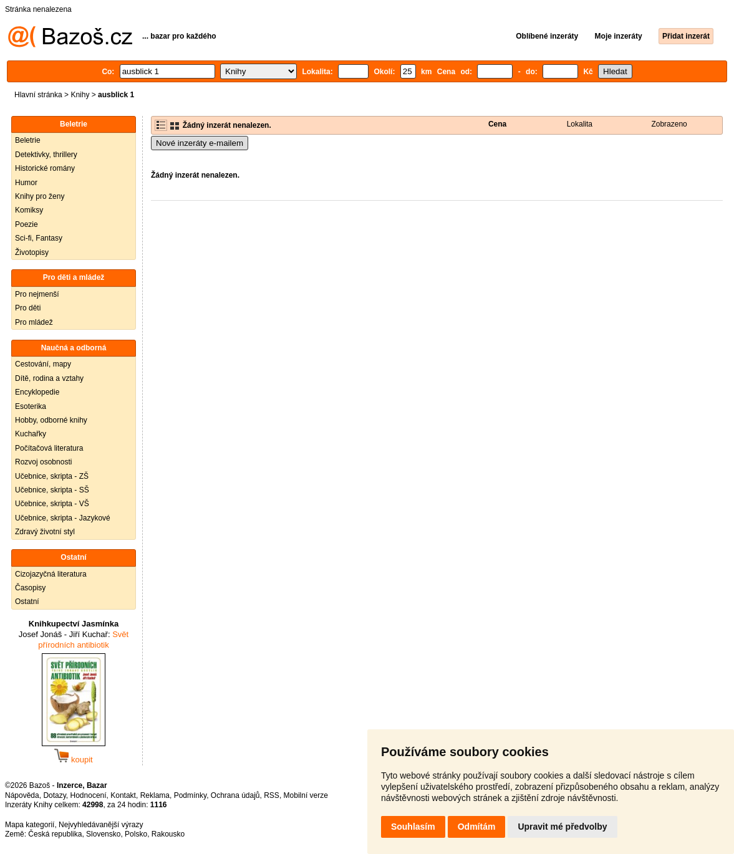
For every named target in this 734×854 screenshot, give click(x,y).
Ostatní (27, 601)
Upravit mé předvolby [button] (562, 827)
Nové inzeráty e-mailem (199, 143)
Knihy (79, 94)
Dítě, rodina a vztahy (49, 378)
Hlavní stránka (38, 94)
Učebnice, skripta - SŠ (52, 490)
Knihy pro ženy (39, 196)
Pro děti (28, 308)
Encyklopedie (37, 392)
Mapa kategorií (29, 824)
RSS (271, 795)
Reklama (155, 795)
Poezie (26, 224)
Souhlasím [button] (413, 827)
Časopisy (30, 587)
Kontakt (123, 795)
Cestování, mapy (43, 364)
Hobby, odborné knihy (51, 420)
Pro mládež (34, 322)
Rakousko (168, 834)
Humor (26, 182)
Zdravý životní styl (45, 531)
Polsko (136, 834)
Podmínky (190, 795)
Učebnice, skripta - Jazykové (62, 518)
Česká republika (55, 834)
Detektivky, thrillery (46, 154)
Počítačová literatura (49, 448)
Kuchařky (30, 433)
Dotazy (54, 795)
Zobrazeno (669, 124)
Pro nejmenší (37, 294)
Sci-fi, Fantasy (38, 238)
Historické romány (45, 168)
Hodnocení (88, 795)
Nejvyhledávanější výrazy (101, 824)
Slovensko (103, 834)
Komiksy (29, 210)
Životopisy (32, 252)
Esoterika (30, 406)
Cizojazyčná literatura (51, 574)
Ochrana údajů (235, 795)
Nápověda (22, 795)
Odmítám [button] (477, 827)
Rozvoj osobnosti (43, 462)
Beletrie (28, 140)
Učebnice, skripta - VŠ (52, 503)
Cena (497, 124)
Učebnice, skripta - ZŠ (52, 476)
